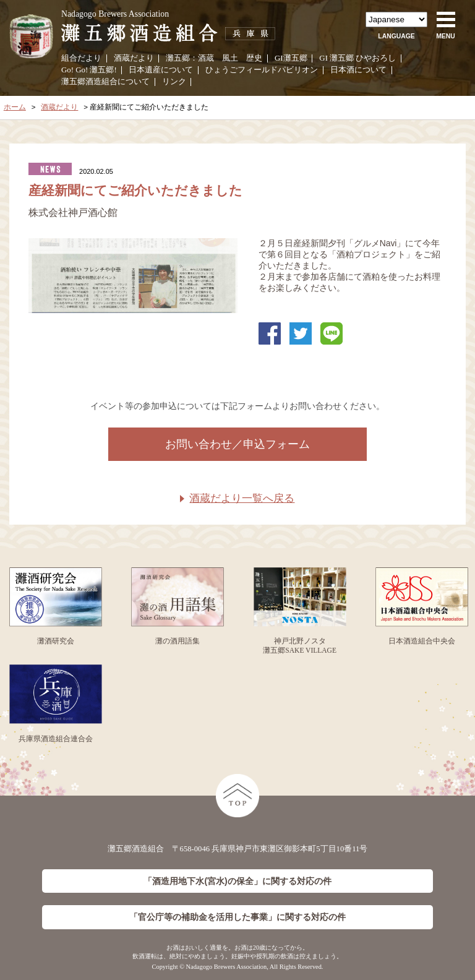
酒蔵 (206, 58)
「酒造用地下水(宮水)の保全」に (237, 881)
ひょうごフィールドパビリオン (261, 70)
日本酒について (358, 70)
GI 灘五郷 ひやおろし (357, 58)
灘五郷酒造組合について (105, 81)
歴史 (254, 58)
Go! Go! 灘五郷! (89, 70)
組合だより (81, 58)
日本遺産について (161, 70)
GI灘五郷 (291, 58)
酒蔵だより (134, 58)
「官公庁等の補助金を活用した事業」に (237, 917)
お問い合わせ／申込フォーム (237, 444)
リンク (174, 81)
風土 (230, 58)
